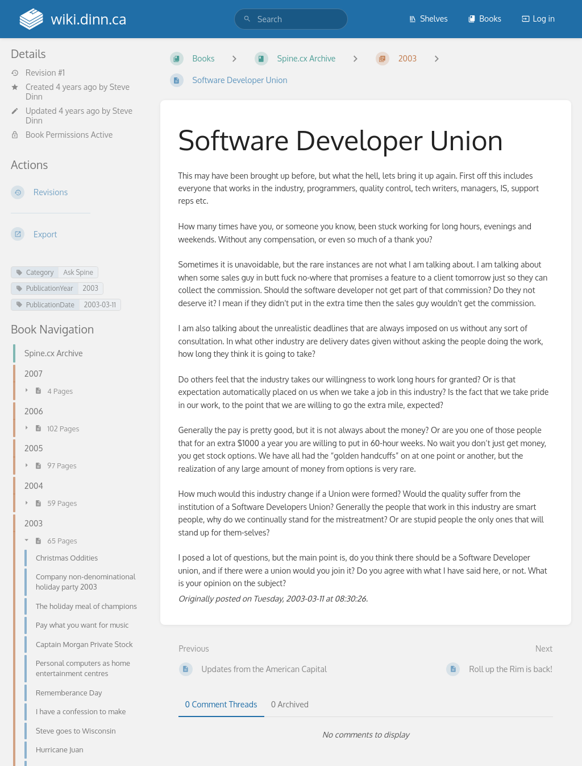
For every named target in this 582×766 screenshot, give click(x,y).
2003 (90, 288)
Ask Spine (78, 272)
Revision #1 (38, 72)
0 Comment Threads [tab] (221, 704)
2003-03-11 (100, 304)
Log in (538, 18)
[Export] (76, 234)
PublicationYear (44, 288)
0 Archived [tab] (290, 704)
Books (484, 18)
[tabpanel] (366, 734)
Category (34, 272)
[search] (291, 19)
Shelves (428, 18)
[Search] (247, 19)
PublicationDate (45, 304)
